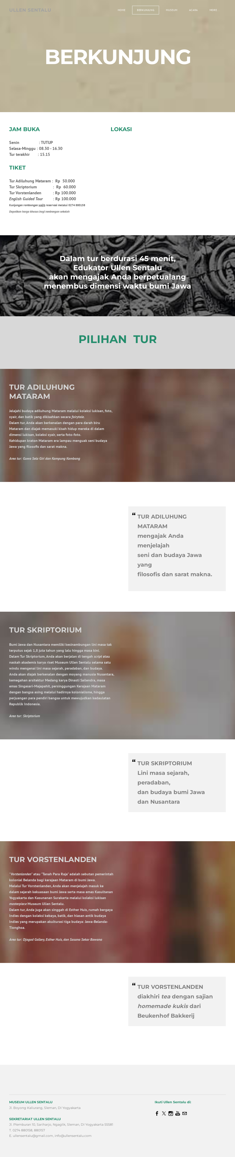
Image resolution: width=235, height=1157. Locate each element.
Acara (193, 10)
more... (215, 10)
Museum (171, 10)
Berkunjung (145, 10)
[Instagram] (170, 1113)
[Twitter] (164, 1113)
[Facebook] (157, 1113)
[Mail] (184, 1113)
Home (121, 10)
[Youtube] (177, 1113)
